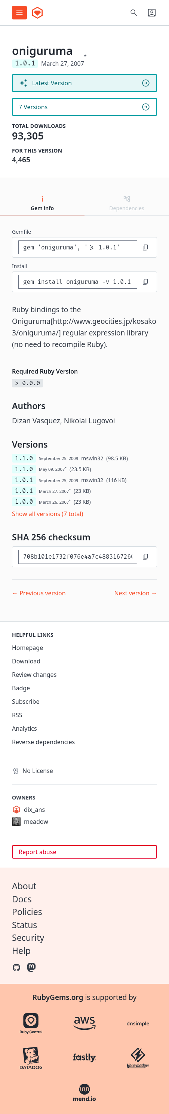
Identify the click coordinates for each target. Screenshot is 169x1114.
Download (26, 661)
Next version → (135, 593)
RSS (17, 715)
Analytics (24, 728)
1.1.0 (24, 458)
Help (21, 951)
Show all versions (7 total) (47, 514)
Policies (27, 912)
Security (28, 937)
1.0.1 (24, 480)
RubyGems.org (58, 997)
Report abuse (37, 852)
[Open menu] (19, 12)
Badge (21, 688)
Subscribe (25, 701)
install (19, 266)
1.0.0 (24, 502)
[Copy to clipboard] (145, 247)
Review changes (34, 674)
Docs (22, 899)
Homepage (27, 648)
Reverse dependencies (43, 742)
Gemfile (21, 231)
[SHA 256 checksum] (77, 557)
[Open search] (134, 12)
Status (24, 925)
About (24, 886)
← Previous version (39, 593)
